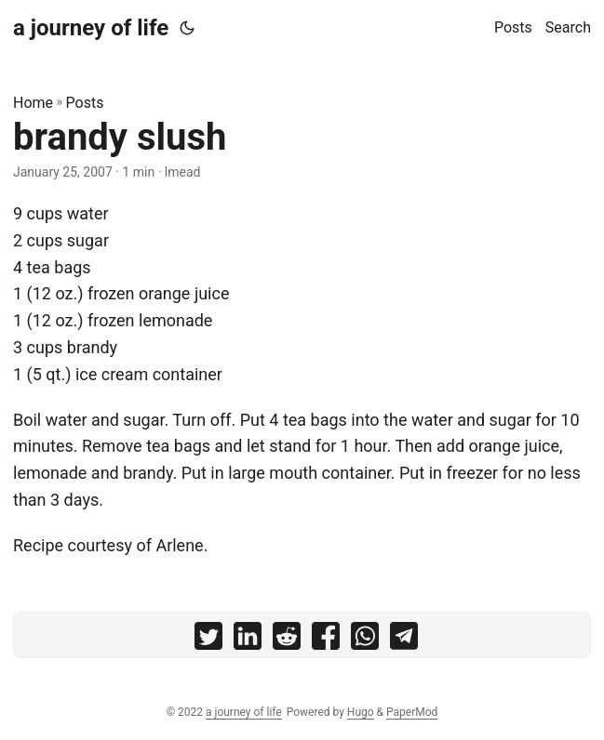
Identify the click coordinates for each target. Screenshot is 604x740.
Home (33, 103)
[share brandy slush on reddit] (287, 640)
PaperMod (411, 712)
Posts (85, 103)
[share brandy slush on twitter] (208, 640)
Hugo (360, 712)
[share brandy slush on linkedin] (248, 640)
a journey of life (90, 28)
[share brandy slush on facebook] (326, 640)
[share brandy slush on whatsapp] (365, 640)
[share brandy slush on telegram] (404, 640)
